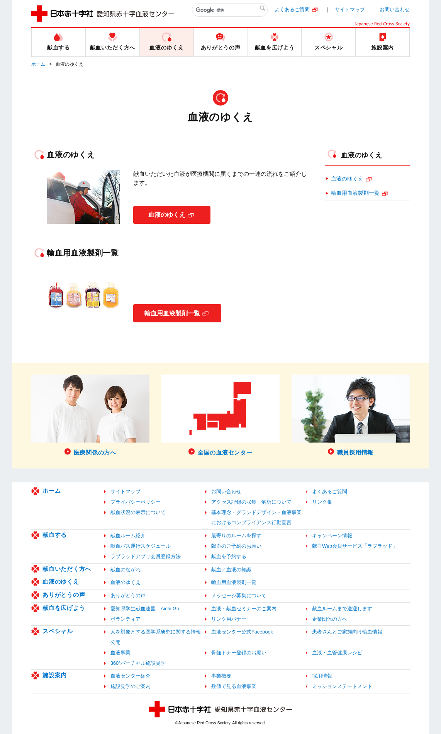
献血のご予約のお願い (236, 546)
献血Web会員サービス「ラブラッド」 (354, 546)
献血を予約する (228, 556)
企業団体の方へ (329, 619)
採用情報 (322, 676)
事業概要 (221, 676)
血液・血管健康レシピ (337, 653)
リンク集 (322, 502)
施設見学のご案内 (130, 686)
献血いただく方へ (66, 568)
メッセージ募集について (238, 595)
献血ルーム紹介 (128, 535)
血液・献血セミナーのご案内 (243, 608)
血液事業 (120, 653)
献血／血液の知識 (231, 569)
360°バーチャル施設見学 (138, 663)
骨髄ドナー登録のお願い (238, 653)
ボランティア (125, 619)
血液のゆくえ (166, 214)
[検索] (230, 10)
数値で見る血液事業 (233, 686)
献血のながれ (125, 569)
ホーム (38, 64)
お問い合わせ (395, 9)
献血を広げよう (63, 608)
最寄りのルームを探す (236, 535)
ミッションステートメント (342, 686)
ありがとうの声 (63, 594)
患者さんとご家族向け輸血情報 (347, 632)
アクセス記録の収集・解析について (251, 502)
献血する (54, 534)
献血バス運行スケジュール (140, 546)
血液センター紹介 (130, 676)
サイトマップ (350, 9)
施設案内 (54, 675)
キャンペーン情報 (332, 535)
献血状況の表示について (138, 512)
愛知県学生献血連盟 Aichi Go (144, 608)
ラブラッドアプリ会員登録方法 (145, 556)
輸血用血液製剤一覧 (172, 313)
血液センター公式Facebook (242, 632)
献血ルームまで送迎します (342, 608)
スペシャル (57, 631)
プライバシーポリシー (135, 502)
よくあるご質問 (292, 9)
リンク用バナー (228, 619)
